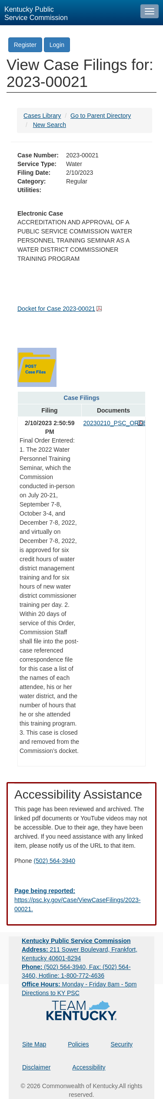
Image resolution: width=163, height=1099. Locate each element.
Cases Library (42, 115)
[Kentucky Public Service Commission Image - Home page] (68, 12)
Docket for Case (56, 308)
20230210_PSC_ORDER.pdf (113, 423)
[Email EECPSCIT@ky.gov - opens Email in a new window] (81, 900)
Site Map (34, 1044)
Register (25, 44)
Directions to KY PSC (51, 992)
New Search (49, 124)
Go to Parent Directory (100, 115)
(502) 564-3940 (54, 860)
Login (57, 44)
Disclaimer (36, 1067)
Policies (78, 1044)
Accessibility (88, 1067)
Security (122, 1044)
